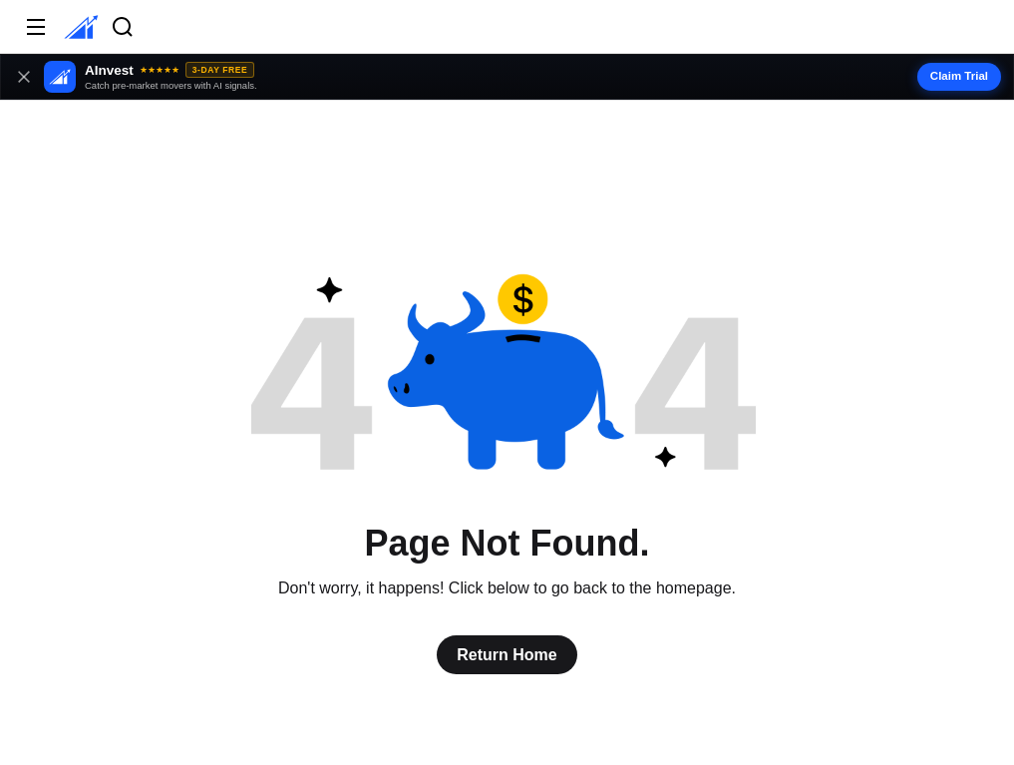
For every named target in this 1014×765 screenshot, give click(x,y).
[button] (507, 77)
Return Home (506, 654)
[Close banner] (24, 77)
